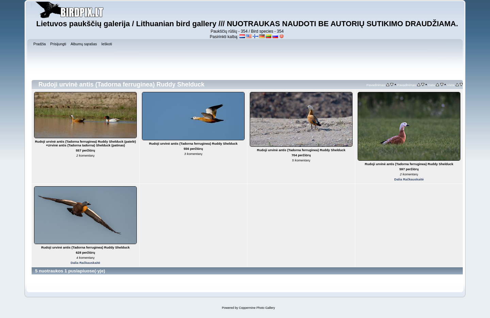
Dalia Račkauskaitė (409, 179)
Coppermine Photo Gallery (257, 307)
